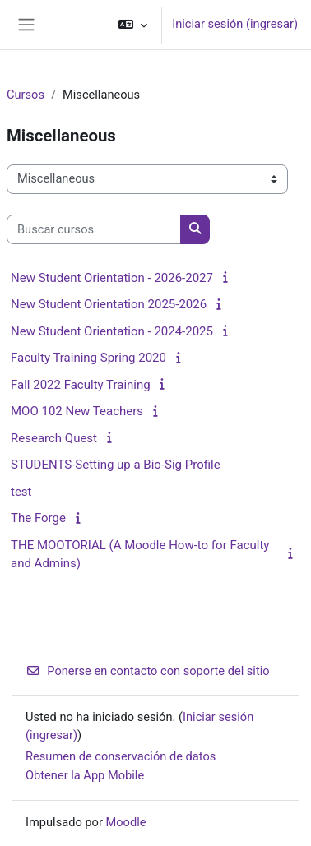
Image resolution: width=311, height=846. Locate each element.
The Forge (38, 518)
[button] (133, 24)
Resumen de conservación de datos (121, 756)
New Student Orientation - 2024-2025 (112, 331)
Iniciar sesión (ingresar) (235, 23)
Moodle (126, 822)
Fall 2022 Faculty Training (81, 384)
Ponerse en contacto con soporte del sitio (148, 670)
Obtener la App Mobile (85, 775)
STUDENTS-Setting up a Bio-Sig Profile (115, 464)
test (21, 491)
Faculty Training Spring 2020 (88, 357)
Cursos (25, 94)
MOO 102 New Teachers (77, 411)
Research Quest (54, 438)
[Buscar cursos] (94, 229)
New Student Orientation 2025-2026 (109, 304)
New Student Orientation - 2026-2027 (112, 277)
